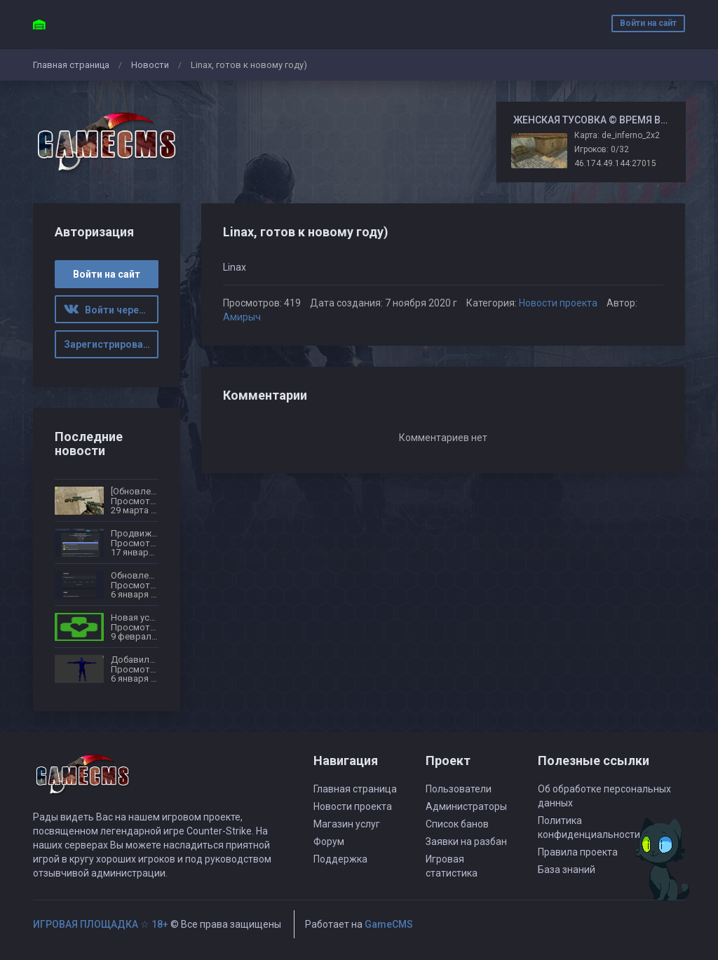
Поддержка (340, 859)
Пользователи (459, 789)
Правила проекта (578, 852)
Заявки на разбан (466, 841)
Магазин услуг (346, 824)
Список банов (457, 824)
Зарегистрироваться (111, 344)
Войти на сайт (648, 23)
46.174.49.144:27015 (615, 163)
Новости (150, 65)
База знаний (566, 869)
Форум (328, 841)
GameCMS (389, 924)
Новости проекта (558, 303)
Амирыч (242, 317)
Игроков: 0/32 (601, 149)
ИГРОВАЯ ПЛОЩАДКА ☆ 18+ (100, 924)
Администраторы (466, 806)
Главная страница (71, 65)
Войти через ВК (111, 310)
